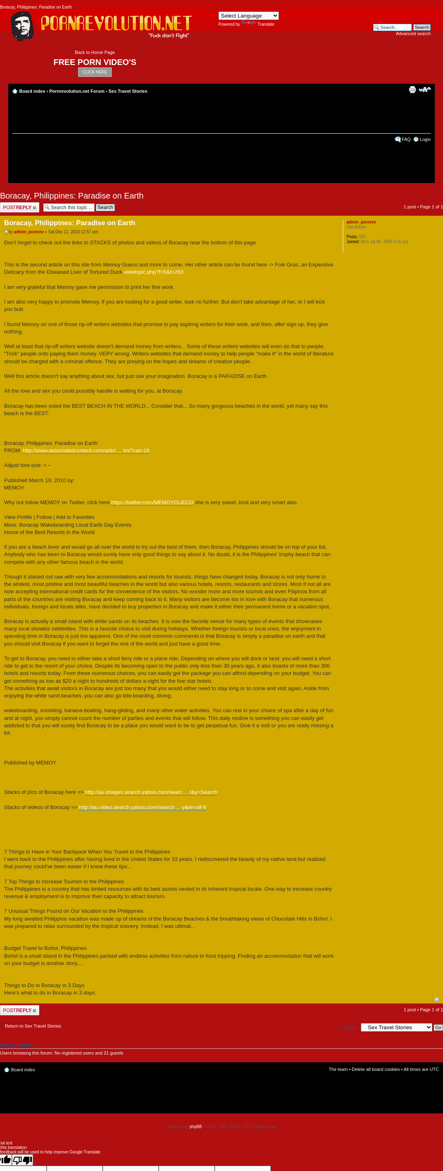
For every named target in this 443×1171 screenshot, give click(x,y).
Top (436, 999)
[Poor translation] (22, 1160)
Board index (32, 91)
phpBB (195, 1126)
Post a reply (19, 207)
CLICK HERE (95, 72)
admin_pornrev (28, 232)
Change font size (425, 89)
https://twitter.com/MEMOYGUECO (152, 502)
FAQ (406, 139)
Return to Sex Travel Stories (33, 1026)
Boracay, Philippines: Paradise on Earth (72, 195)
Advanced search (413, 33)
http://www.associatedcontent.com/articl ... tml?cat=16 (86, 450)
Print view (412, 89)
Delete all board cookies (376, 1069)
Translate (257, 24)
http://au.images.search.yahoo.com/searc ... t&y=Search (151, 792)
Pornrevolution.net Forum (76, 91)
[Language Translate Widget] (248, 15)
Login (425, 139)
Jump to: (349, 1027)
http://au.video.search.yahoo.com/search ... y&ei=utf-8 (142, 807)
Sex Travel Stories (127, 91)
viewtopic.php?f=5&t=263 (153, 272)
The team (338, 1069)
